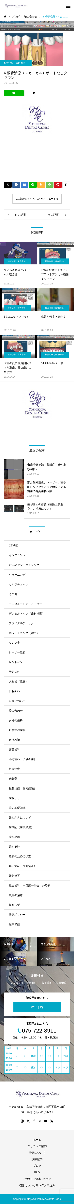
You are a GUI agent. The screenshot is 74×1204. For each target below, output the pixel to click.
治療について (37, 1152)
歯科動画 (14, 836)
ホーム (37, 1139)
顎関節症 (14, 924)
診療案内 (37, 1159)
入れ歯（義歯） (18, 681)
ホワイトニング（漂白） (24, 633)
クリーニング (17, 574)
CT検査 (13, 545)
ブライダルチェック (21, 623)
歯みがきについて (20, 817)
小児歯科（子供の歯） (23, 759)
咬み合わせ (16, 710)
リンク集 (14, 642)
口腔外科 (14, 691)
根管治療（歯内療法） (16, 62)
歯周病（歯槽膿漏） (21, 827)
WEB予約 (37, 1007)
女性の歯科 (16, 720)
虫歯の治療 (16, 895)
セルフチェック (18, 584)
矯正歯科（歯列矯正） (23, 866)
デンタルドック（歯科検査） (27, 613)
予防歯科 (14, 671)
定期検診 (14, 739)
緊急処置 (14, 875)
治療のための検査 (20, 856)
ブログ (37, 1165)
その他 (13, 594)
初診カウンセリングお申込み (37, 1185)
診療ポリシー (17, 914)
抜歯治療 (14, 768)
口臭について (17, 700)
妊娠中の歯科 (17, 730)
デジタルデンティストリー (25, 603)
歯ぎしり (14, 798)
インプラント (17, 555)
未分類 (13, 778)
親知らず (14, 904)
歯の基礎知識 (17, 807)
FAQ (37, 1172)
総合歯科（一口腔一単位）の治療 (29, 885)
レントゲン (16, 662)
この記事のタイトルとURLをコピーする (37, 198)
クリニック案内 (37, 1146)
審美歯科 (14, 749)
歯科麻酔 (14, 846)
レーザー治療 (17, 652)
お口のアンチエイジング (24, 565)
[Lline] (14, 93)
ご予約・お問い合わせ (37, 1178)
